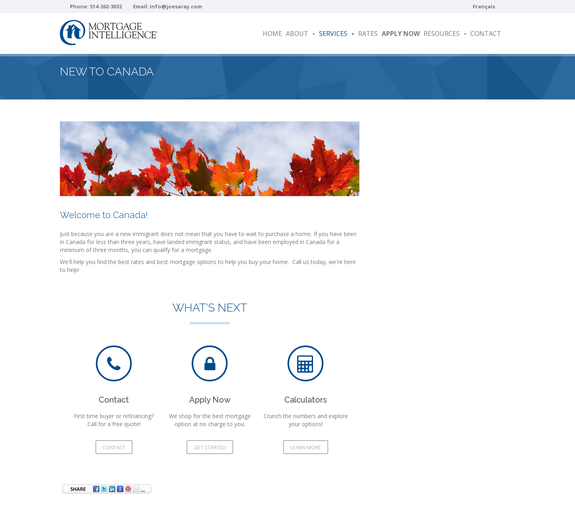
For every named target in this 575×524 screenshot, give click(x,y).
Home (272, 33)
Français (484, 6)
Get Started (210, 447)
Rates (368, 33)
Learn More (305, 447)
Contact (485, 33)
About (300, 33)
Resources (445, 33)
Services (336, 33)
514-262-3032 (106, 6)
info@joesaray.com (176, 6)
